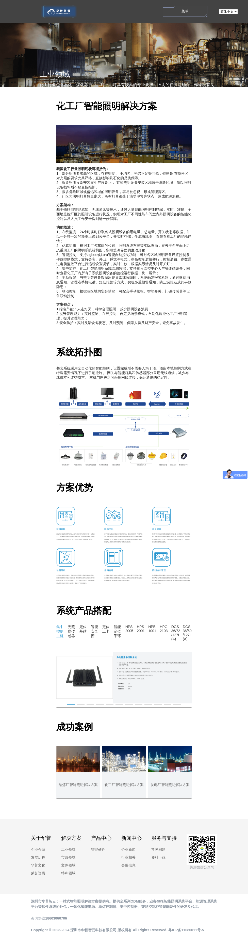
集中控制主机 (59, 631)
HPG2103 (164, 629)
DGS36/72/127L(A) (175, 633)
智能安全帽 (94, 631)
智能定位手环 (117, 631)
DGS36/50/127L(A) (187, 633)
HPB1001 (152, 629)
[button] (124, 707)
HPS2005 (129, 629)
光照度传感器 (71, 631)
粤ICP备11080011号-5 (186, 930)
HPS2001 (141, 629)
